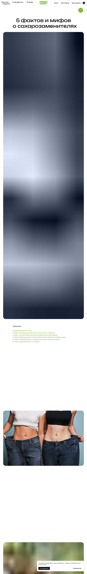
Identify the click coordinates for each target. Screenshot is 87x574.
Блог (56, 3)
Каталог (5, 2)
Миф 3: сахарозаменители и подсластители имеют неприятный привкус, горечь (40, 337)
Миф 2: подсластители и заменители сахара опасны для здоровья (36, 335)
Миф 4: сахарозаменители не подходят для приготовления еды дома (37, 339)
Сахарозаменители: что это (23, 330)
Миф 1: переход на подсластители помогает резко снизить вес (34, 333)
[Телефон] (84, 3)
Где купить (76, 3)
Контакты (65, 3)
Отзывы (30, 2)
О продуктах (17, 2)
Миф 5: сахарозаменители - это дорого (26, 341)
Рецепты (6, 4)
